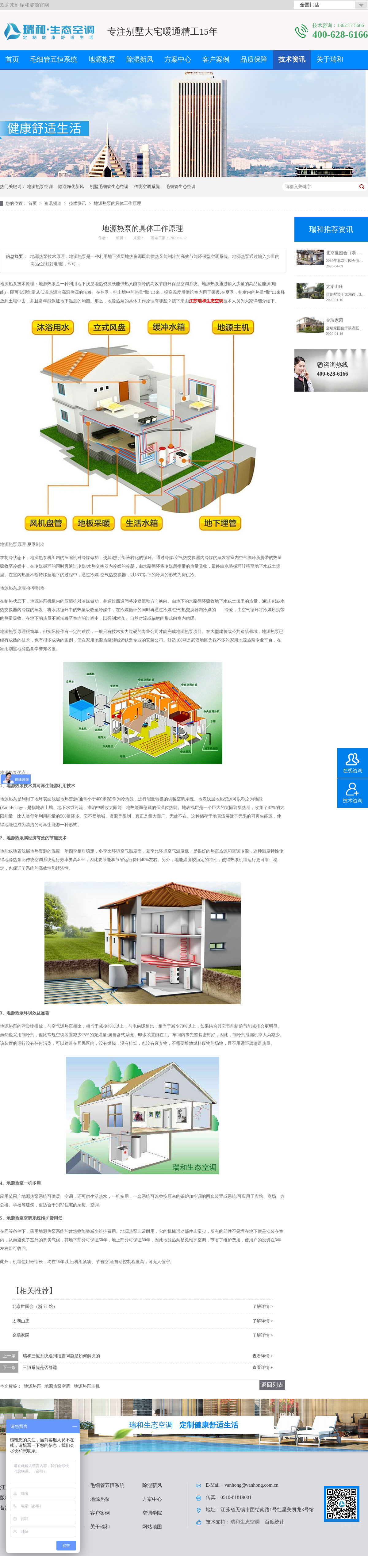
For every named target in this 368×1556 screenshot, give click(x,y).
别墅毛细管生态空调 (109, 186)
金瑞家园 (20, 1335)
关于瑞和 (329, 59)
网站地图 (152, 1526)
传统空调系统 (147, 186)
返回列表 (272, 1385)
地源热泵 (101, 59)
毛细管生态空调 (181, 186)
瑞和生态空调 (245, 1521)
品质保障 (253, 59)
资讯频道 (53, 203)
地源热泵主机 (87, 1386)
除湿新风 (139, 59)
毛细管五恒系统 (53, 59)
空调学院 (152, 1513)
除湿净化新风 (71, 186)
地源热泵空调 (40, 186)
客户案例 (215, 59)
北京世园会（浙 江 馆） (34, 1306)
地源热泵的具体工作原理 (117, 203)
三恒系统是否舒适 (40, 1367)
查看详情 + (262, 1356)
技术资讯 (291, 59)
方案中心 (177, 59)
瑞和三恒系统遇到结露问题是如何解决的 (61, 1356)
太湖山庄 (20, 1321)
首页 (12, 59)
